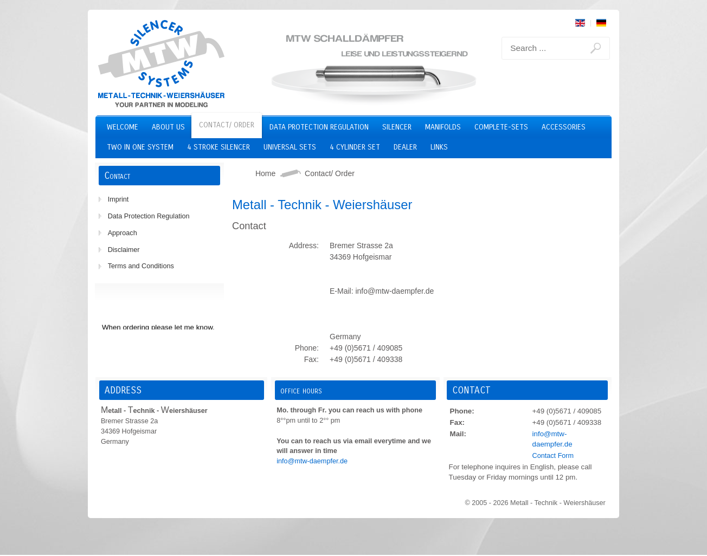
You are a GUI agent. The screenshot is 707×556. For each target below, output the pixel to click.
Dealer (405, 147)
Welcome (122, 127)
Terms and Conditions (141, 266)
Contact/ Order (226, 125)
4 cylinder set (355, 147)
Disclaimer (124, 250)
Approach (122, 233)
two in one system (140, 147)
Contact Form (553, 456)
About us (168, 127)
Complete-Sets (501, 127)
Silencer (397, 127)
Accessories (564, 127)
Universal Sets (289, 147)
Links (439, 147)
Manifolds (443, 127)
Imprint (118, 199)
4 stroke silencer (218, 147)
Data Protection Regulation (319, 127)
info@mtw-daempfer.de (312, 461)
